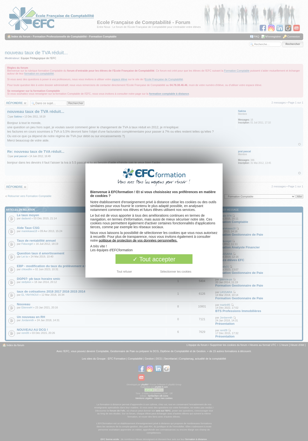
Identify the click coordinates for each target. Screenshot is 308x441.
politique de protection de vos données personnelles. (138, 240)
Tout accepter (154, 259)
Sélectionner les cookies (175, 271)
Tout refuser (124, 271)
